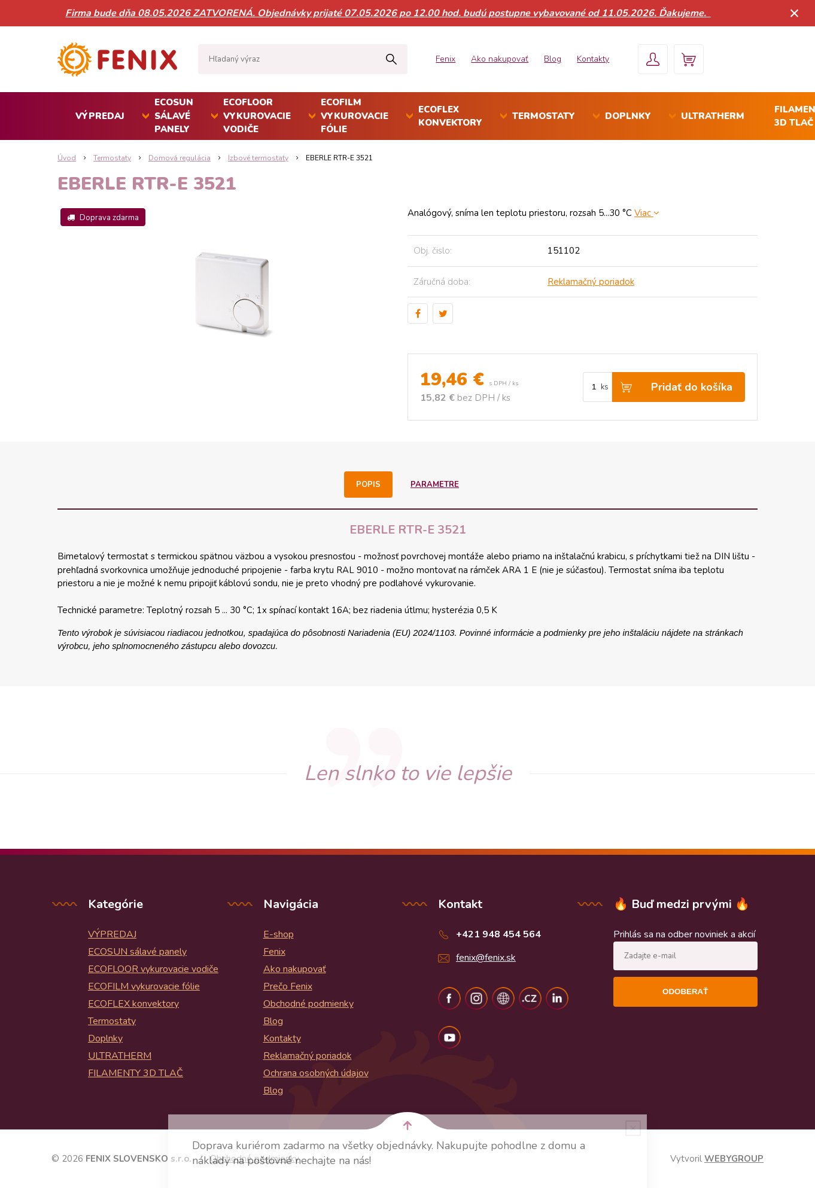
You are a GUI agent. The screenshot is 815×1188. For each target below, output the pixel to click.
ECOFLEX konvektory (450, 116)
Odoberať (685, 991)
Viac (646, 213)
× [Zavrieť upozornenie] (794, 13)
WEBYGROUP (734, 1159)
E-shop (278, 934)
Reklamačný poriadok (591, 282)
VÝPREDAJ (99, 116)
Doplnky (628, 116)
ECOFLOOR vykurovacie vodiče (257, 115)
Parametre (434, 484)
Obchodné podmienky (308, 1003)
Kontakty (593, 59)
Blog (552, 59)
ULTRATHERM (712, 116)
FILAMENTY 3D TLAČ (135, 1073)
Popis (368, 484)
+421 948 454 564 (498, 934)
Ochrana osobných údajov (316, 1073)
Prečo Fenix (287, 986)
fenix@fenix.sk (486, 957)
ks (605, 387)
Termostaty (543, 116)
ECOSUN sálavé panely (173, 115)
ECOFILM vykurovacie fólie (354, 115)
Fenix (445, 59)
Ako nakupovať (499, 59)
